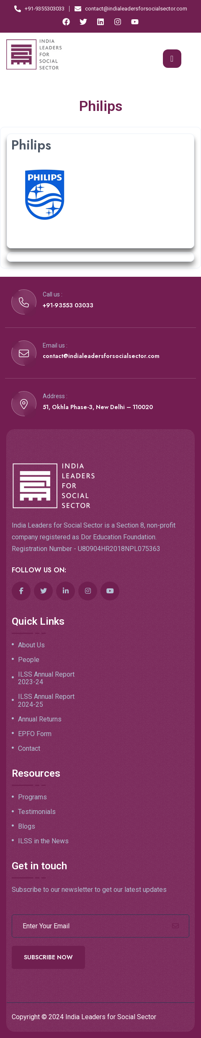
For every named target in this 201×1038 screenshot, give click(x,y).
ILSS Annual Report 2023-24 (46, 678)
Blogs (26, 826)
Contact (29, 748)
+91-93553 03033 (68, 305)
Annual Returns (40, 719)
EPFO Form (35, 734)
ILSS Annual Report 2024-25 (46, 700)
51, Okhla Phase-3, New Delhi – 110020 (98, 407)
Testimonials (37, 812)
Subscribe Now (48, 957)
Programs (32, 797)
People (28, 660)
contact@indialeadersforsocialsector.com (101, 356)
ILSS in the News (43, 841)
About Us (31, 645)
